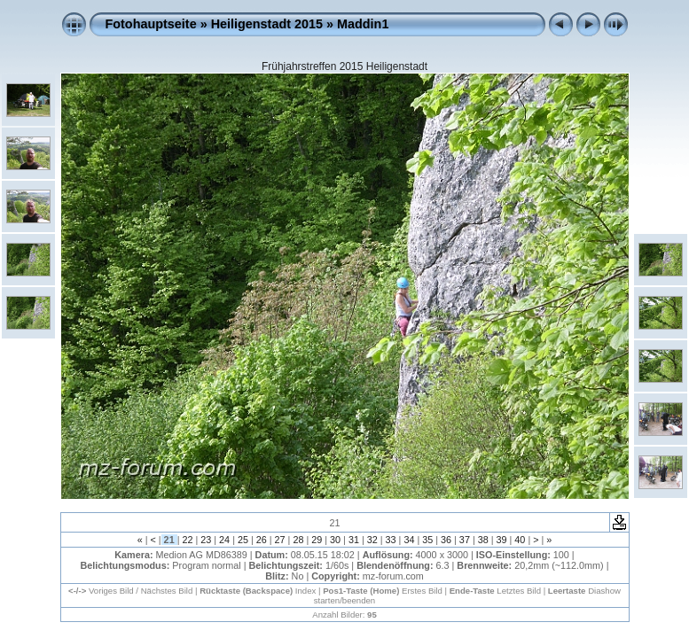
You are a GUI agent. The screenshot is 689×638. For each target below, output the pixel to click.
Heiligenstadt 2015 (267, 24)
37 (465, 539)
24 (224, 539)
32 (372, 539)
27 (280, 539)
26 (262, 539)
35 (427, 539)
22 (187, 539)
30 (335, 539)
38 (483, 539)
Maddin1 (362, 24)
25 (243, 539)
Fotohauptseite (151, 24)
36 (446, 539)
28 (298, 539)
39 (502, 539)
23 (206, 539)
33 (391, 539)
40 (520, 539)
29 (317, 539)
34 (409, 539)
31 (354, 539)
